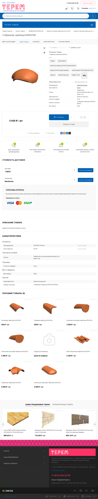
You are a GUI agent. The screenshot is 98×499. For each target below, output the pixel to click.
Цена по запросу (49, 357)
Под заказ (50, 133)
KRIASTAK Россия (82, 85)
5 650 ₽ (16, 388)
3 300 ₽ (82, 326)
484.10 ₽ (71, 435)
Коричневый (62, 61)
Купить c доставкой (85, 170)
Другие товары (82, 245)
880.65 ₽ (8, 435)
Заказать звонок (88, 3)
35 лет (79, 87)
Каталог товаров (49, 25)
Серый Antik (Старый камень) (59, 70)
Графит (52, 61)
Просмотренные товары (62, 405)
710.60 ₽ (40, 435)
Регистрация (11, 2)
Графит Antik (76, 75)
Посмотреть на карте (58, 470)
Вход (3, 2)
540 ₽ (49, 326)
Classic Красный (63, 75)
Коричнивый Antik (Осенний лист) (82, 70)
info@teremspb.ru (63, 480)
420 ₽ (16, 326)
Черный (52, 75)
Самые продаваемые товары (37, 405)
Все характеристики (81, 82)
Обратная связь (9, 496)
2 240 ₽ (82, 357)
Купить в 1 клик (69, 124)
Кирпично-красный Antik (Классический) (63, 65)
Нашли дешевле (33, 133)
